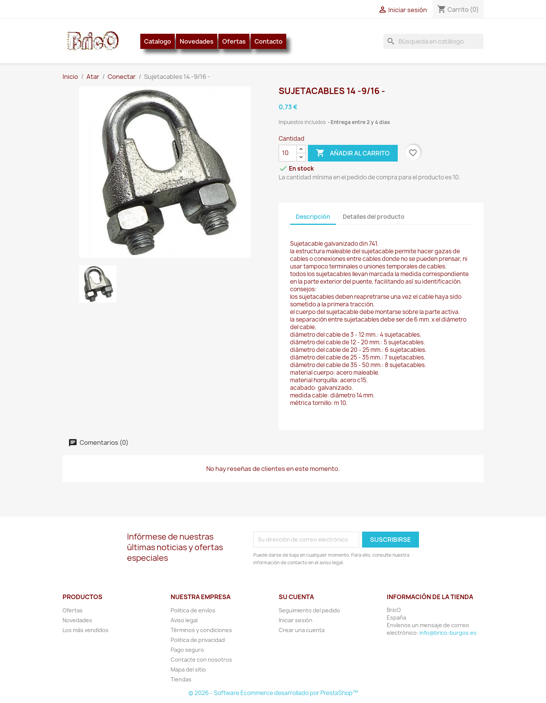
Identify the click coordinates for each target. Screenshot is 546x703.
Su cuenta (296, 597)
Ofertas (234, 41)
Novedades (196, 41)
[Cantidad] (288, 153)
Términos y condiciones (201, 630)
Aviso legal (184, 620)
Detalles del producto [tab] (374, 217)
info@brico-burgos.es (448, 632)
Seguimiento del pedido (309, 610)
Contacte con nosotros (201, 659)
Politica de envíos (193, 610)
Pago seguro (187, 649)
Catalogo (157, 41)
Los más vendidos (85, 630)
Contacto (268, 41)
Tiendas (181, 679)
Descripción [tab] (313, 217)
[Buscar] (433, 41)
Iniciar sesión (295, 620)
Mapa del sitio (188, 669)
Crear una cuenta (302, 630)
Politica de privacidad (198, 639)
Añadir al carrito (353, 153)
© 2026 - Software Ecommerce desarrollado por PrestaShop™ (273, 693)
